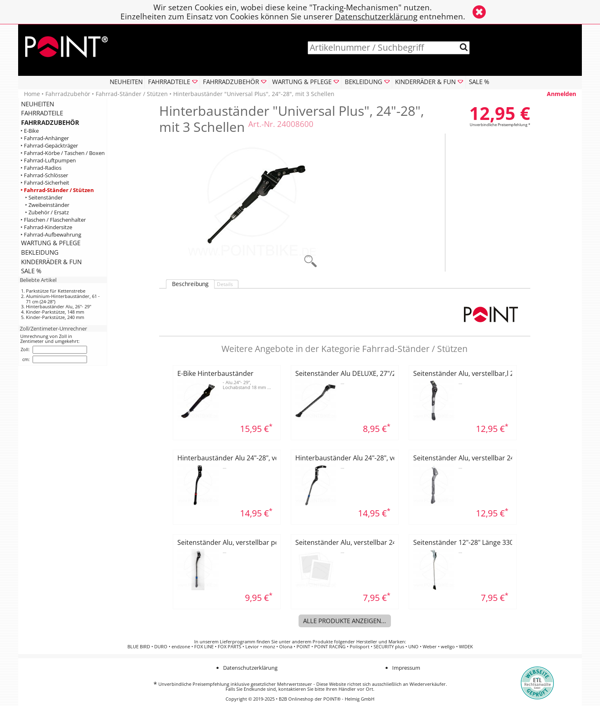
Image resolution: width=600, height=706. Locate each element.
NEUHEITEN (126, 81)
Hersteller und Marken (380, 642)
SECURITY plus (389, 647)
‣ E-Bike (30, 130)
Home (32, 94)
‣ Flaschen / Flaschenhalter (53, 219)
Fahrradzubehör (67, 94)
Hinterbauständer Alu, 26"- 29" (58, 306)
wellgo (448, 647)
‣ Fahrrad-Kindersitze (46, 226)
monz (269, 647)
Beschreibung (190, 284)
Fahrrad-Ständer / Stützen (132, 94)
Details (225, 284)
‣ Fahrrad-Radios (41, 167)
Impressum (406, 667)
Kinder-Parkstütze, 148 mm (55, 312)
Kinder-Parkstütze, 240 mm (55, 317)
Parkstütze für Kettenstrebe (55, 291)
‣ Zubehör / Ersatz (47, 212)
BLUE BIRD (138, 647)
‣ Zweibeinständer (47, 204)
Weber (430, 647)
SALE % (479, 81)
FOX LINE (204, 647)
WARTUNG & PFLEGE (50, 243)
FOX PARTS (229, 647)
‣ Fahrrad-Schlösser (44, 175)
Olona (285, 647)
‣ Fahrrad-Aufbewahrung (51, 234)
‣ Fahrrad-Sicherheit (45, 182)
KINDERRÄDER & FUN (51, 262)
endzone (181, 647)
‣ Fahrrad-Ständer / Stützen (57, 189)
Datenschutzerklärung (376, 16)
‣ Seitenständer (44, 197)
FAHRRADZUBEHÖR (50, 122)
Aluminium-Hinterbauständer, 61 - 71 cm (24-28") (63, 299)
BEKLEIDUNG (40, 252)
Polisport (359, 647)
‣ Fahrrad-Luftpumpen (48, 160)
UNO (413, 647)
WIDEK (466, 647)
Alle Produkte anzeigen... (344, 621)
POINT (303, 647)
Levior (252, 647)
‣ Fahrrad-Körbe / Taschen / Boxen (63, 153)
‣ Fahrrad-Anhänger (45, 138)
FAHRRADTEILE (42, 113)
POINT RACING (330, 647)
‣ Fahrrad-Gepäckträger (49, 145)
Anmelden (561, 94)
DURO (160, 647)
